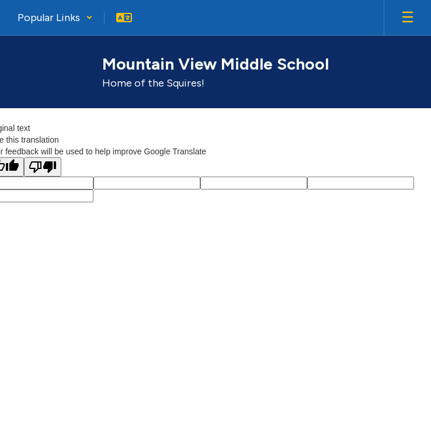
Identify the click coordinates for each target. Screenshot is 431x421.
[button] (55, 17)
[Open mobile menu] (407, 17)
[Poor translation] (42, 167)
